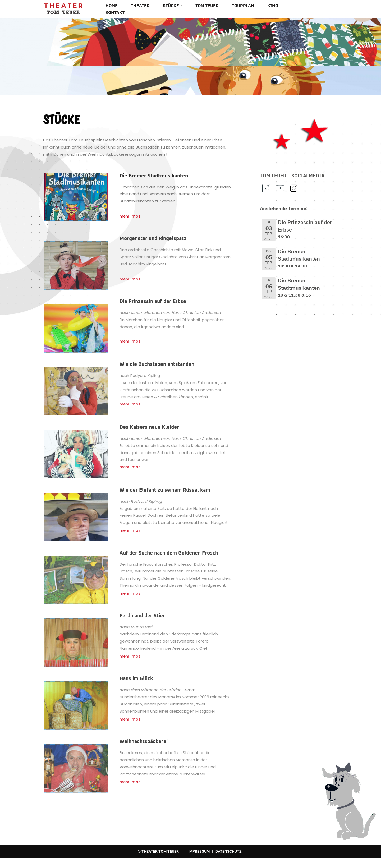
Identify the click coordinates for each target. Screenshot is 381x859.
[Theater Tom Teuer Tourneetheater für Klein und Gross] (63, 9)
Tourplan (243, 5)
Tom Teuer (207, 5)
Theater (140, 5)
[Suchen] (337, 9)
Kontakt (115, 12)
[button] (181, 5)
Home (111, 5)
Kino (272, 5)
